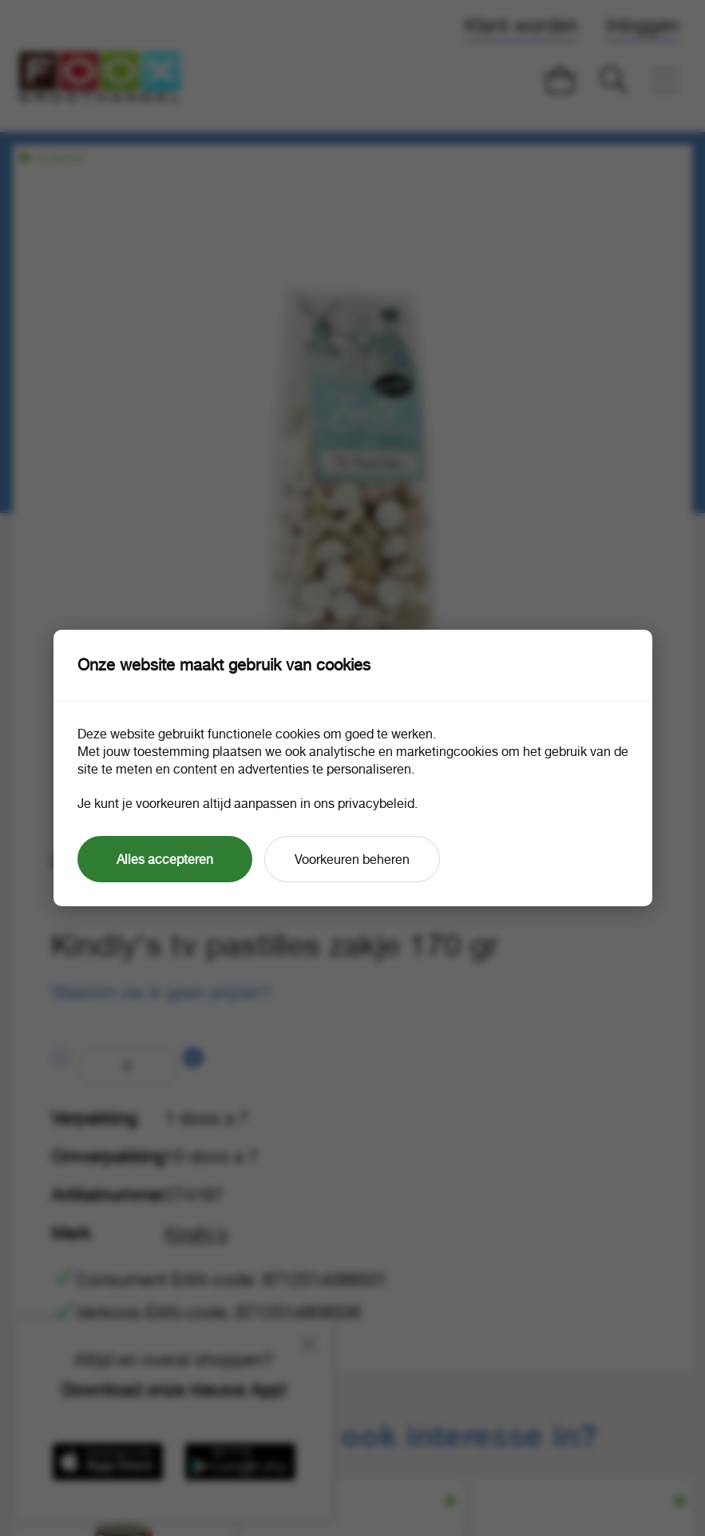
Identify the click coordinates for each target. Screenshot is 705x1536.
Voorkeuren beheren (352, 859)
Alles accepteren (165, 859)
